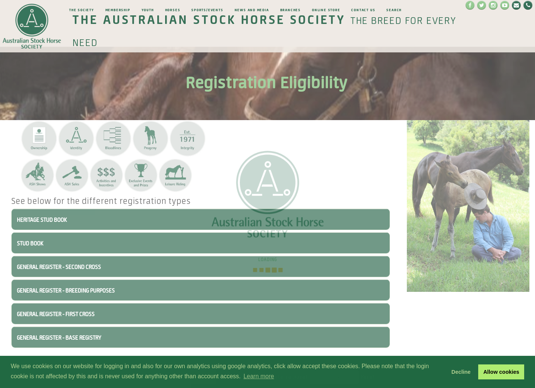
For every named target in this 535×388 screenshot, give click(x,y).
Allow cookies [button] (501, 372)
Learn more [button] (259, 376)
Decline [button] (460, 372)
